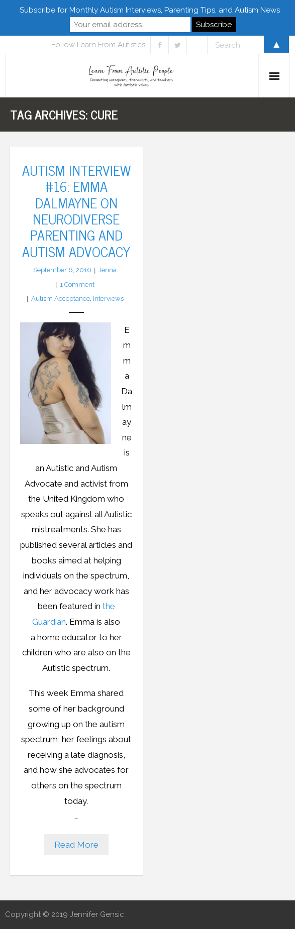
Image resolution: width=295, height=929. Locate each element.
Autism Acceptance (60, 298)
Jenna (108, 270)
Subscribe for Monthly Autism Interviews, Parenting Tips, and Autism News (150, 10)
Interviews (108, 298)
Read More (76, 845)
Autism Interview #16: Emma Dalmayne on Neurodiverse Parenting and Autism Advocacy (76, 210)
